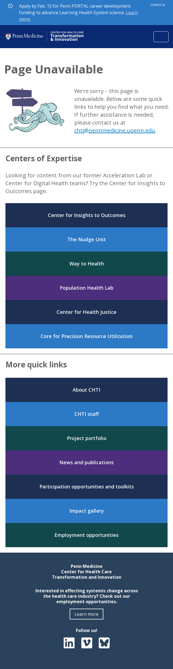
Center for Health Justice (86, 312)
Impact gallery (86, 510)
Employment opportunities (86, 535)
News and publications (86, 462)
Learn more (86, 614)
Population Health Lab (86, 287)
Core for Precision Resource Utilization (86, 336)
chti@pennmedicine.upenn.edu (114, 130)
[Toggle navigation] (161, 36)
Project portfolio (86, 438)
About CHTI (86, 389)
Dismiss (157, 5)
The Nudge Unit (86, 239)
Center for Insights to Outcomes (86, 215)
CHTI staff (86, 414)
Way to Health (86, 263)
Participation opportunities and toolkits (86, 486)
